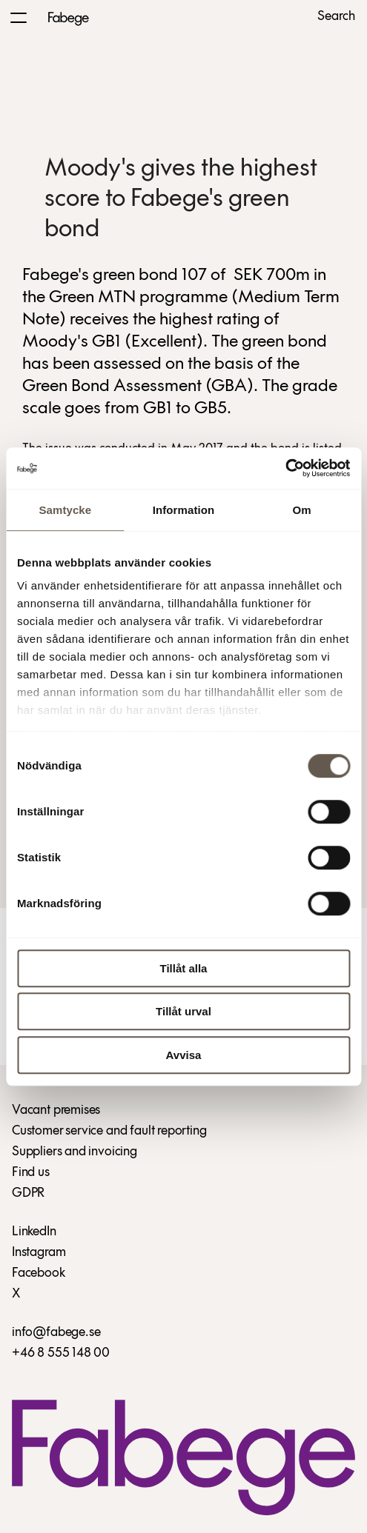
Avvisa (184, 1055)
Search (336, 17)
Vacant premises (56, 1110)
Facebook (38, 1273)
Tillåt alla (184, 968)
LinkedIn (34, 1232)
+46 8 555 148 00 (61, 1353)
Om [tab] (302, 510)
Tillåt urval (183, 1011)
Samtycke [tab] (65, 510)
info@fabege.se (56, 1333)
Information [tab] (184, 510)
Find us (31, 1173)
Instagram (38, 1253)
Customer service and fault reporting (109, 1131)
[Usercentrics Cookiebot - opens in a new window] (285, 468)
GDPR (28, 1193)
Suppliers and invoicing (74, 1152)
